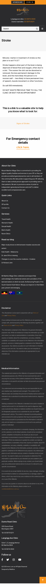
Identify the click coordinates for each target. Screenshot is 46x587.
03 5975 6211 (29, 22)
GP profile (5, 204)
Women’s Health (7, 223)
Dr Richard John (7, 263)
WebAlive (12, 569)
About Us (5, 201)
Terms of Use (8, 325)
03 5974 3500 (29, 19)
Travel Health (6, 219)
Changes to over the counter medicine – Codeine (18, 259)
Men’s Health (6, 230)
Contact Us (5, 208)
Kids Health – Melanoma (10, 252)
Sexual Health (6, 226)
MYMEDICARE (17, 2)
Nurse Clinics (6, 234)
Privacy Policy (11, 315)
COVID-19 (29, 2)
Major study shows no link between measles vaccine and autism (21, 246)
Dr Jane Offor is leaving (10, 255)
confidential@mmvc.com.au (10, 489)
